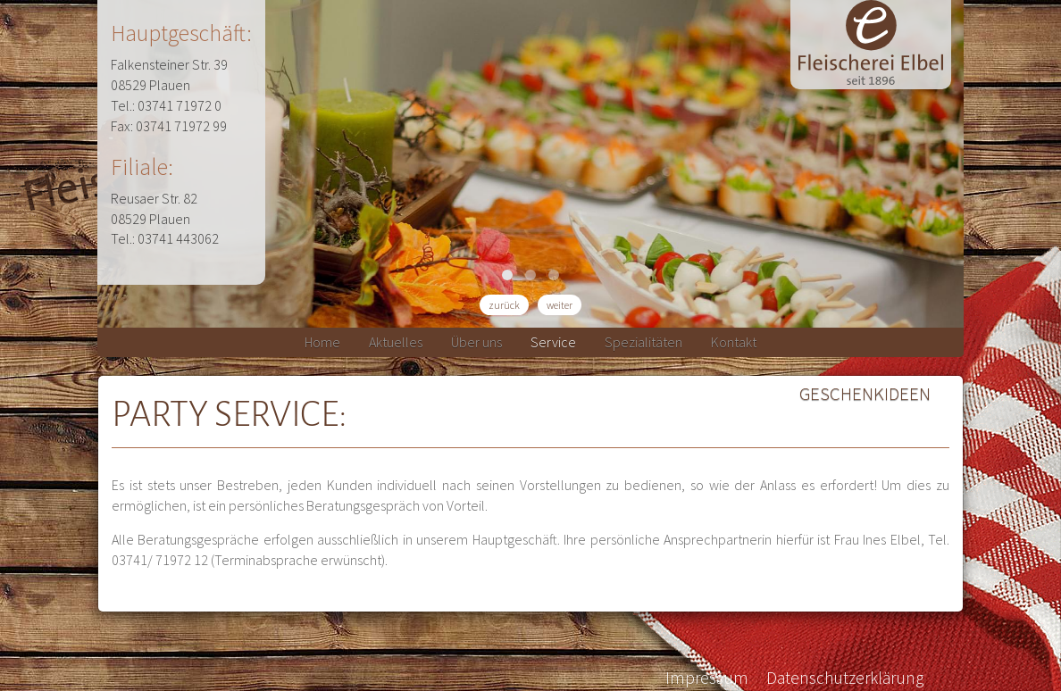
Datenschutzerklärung (844, 677)
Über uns (476, 342)
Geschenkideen (865, 393)
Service (553, 342)
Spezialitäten (643, 342)
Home (322, 342)
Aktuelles (395, 342)
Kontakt (733, 342)
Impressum (706, 677)
